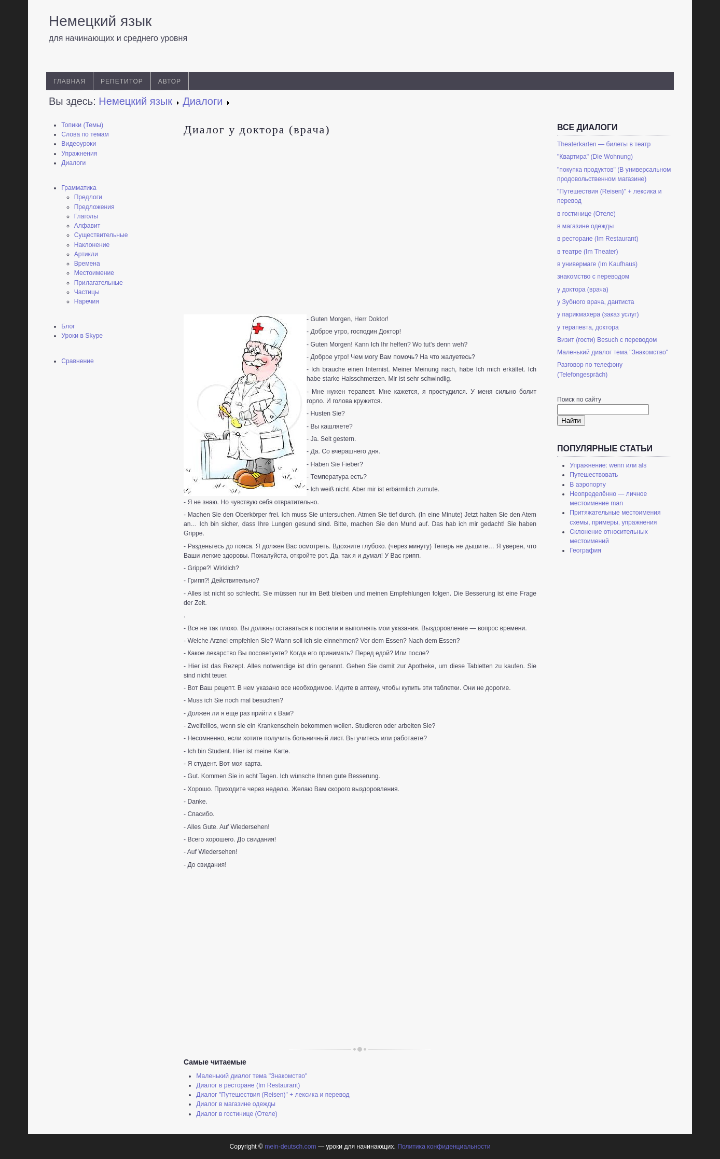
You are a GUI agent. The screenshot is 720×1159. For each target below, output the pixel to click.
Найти (571, 420)
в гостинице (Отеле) (586, 213)
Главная (69, 81)
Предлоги (88, 197)
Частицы (87, 292)
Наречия (86, 301)
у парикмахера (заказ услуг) (598, 314)
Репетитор (122, 81)
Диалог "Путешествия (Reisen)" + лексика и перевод (272, 1094)
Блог (68, 326)
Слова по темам (85, 134)
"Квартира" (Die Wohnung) (595, 156)
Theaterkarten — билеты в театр (603, 144)
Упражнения (79, 153)
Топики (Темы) (82, 125)
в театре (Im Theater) (587, 251)
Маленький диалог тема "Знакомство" (251, 1076)
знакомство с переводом (593, 276)
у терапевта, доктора (588, 327)
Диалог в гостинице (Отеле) (236, 1113)
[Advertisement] (106, 537)
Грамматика (78, 187)
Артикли (86, 254)
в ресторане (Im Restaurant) (597, 238)
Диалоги (73, 163)
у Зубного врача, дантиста (595, 302)
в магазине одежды (585, 226)
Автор (169, 81)
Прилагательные (98, 282)
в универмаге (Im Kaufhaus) (597, 264)
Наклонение (92, 245)
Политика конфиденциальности (443, 1146)
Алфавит (87, 225)
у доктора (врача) (582, 289)
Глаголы (86, 216)
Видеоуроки (78, 143)
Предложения (94, 207)
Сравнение (77, 361)
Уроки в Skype (82, 335)
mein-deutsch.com (290, 1146)
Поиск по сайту (579, 399)
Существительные (101, 235)
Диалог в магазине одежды (235, 1104)
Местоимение (94, 273)
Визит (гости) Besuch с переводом (607, 339)
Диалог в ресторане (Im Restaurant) (248, 1085)
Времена (87, 263)
